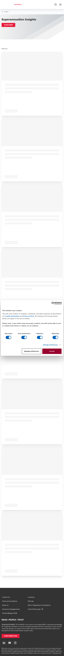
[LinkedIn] (4, 642)
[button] (8, 25)
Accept (51, 351)
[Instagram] (15, 642)
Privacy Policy (28, 316)
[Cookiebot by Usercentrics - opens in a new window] (53, 303)
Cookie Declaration (12, 316)
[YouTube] (9, 642)
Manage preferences (50, 345)
